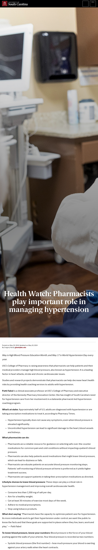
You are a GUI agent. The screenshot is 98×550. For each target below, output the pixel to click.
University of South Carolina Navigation (93, 4)
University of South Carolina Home (15, 3)
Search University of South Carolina (85, 4)
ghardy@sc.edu (20, 347)
